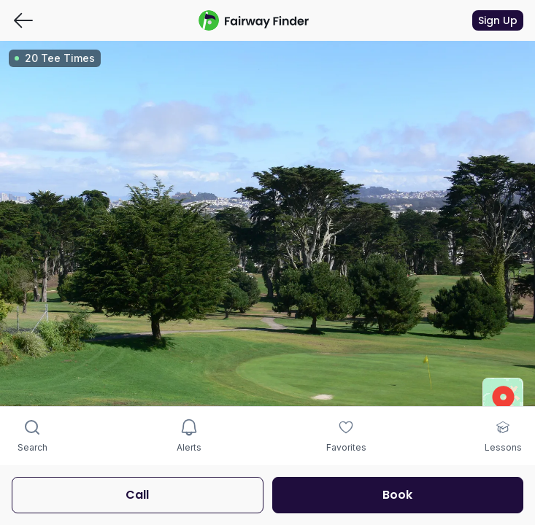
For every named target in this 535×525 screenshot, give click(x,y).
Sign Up (497, 20)
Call (137, 494)
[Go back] (23, 20)
